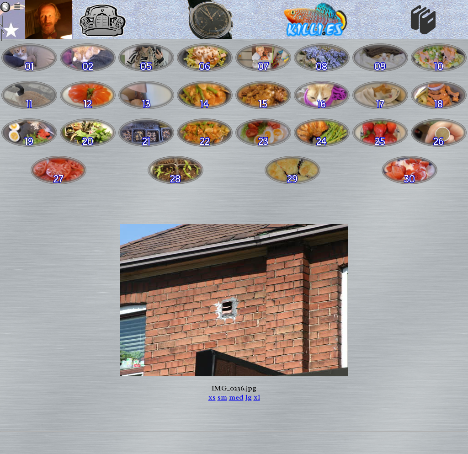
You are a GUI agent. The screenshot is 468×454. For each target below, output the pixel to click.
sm (222, 397)
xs (212, 397)
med (236, 397)
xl (257, 397)
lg (248, 397)
